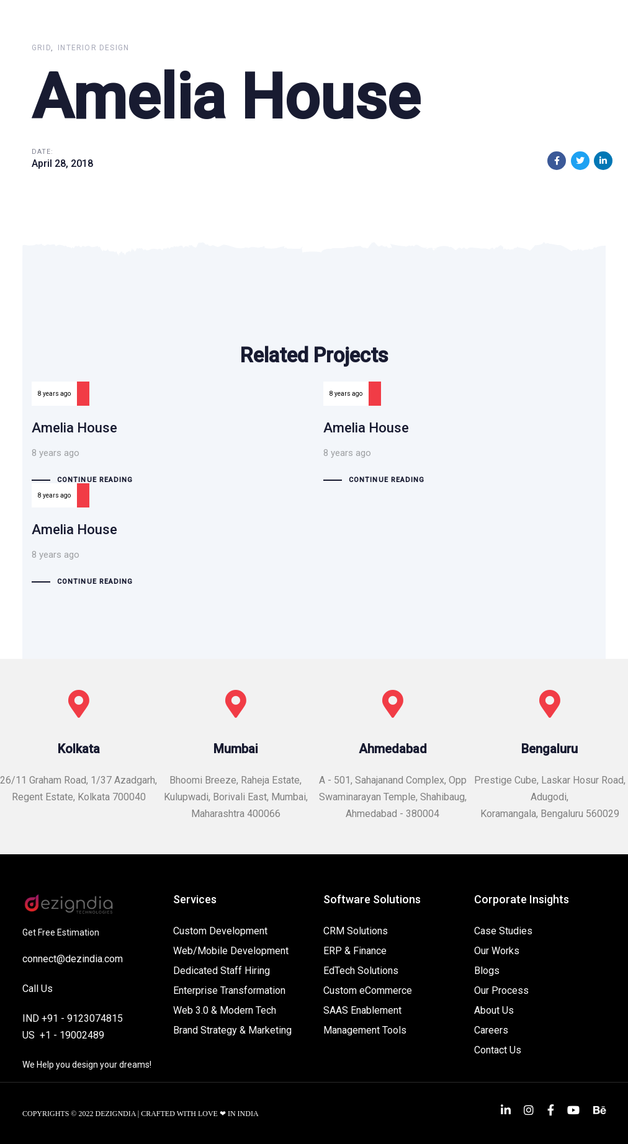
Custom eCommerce (367, 990)
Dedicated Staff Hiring (221, 970)
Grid (41, 47)
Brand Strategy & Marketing (232, 1030)
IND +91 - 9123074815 (72, 1018)
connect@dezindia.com (72, 959)
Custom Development (220, 931)
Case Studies (503, 931)
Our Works (496, 951)
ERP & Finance (355, 951)
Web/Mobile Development (231, 951)
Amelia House (168, 447)
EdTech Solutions (360, 970)
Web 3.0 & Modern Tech (224, 1010)
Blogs (487, 970)
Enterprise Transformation (229, 990)
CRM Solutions (355, 931)
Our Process (501, 990)
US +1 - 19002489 (63, 1035)
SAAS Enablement (362, 1010)
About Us (494, 1010)
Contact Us (497, 1050)
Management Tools (364, 1030)
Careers (491, 1030)
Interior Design (93, 47)
